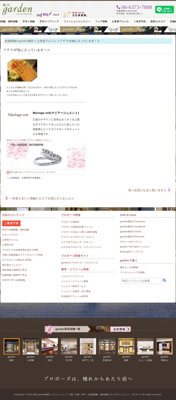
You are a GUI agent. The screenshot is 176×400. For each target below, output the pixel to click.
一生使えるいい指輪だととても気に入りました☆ (41, 198)
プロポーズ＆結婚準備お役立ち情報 (20, 250)
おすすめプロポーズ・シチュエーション (81, 247)
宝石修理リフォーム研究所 (74, 296)
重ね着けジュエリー (12, 265)
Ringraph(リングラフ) (131, 252)
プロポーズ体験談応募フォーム (77, 227)
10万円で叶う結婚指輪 (13, 280)
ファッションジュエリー (77, 21)
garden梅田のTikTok (130, 231)
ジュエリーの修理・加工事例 (76, 291)
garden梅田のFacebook (132, 221)
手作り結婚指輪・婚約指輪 (15, 229)
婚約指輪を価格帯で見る (14, 270)
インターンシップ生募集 (132, 272)
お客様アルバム (120, 21)
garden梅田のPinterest (132, 236)
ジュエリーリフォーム (72, 276)
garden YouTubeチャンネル (134, 246)
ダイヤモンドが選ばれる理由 (17, 260)
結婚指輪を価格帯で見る (14, 275)
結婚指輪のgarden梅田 (19, 40)
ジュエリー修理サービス (73, 286)
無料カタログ (158, 21)
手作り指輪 (29, 21)
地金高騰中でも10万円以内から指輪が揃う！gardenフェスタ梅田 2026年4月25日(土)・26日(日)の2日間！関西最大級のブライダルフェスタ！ (88, 29)
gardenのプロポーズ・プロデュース (79, 262)
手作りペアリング (49, 21)
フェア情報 (101, 21)
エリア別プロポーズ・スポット (77, 242)
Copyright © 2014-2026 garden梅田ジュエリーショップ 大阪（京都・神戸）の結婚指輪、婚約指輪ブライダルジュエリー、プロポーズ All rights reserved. (88, 394)
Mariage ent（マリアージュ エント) (27, 172)
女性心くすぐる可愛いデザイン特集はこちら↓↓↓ (29, 140)
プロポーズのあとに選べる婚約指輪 (79, 232)
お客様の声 (8, 245)
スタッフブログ (10, 235)
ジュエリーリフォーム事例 (74, 281)
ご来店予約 (140, 21)
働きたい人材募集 (129, 267)
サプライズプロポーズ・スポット (78, 237)
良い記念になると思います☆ (147, 190)
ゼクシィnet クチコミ (131, 241)
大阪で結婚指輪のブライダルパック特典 (22, 255)
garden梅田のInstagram (132, 226)
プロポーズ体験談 (70, 222)
